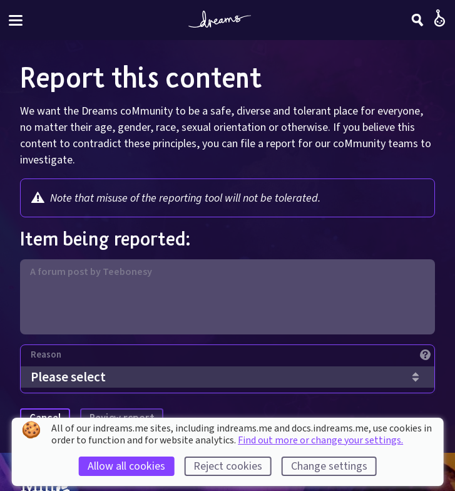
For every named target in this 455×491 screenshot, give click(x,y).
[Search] (417, 20)
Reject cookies (227, 466)
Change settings (329, 466)
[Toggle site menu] (16, 20)
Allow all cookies (126, 466)
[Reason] (232, 358)
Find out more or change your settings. (320, 440)
